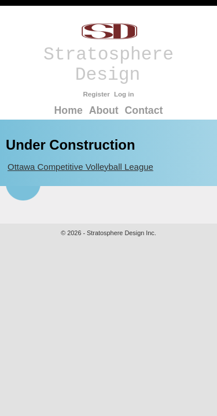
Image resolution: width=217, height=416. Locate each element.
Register (96, 94)
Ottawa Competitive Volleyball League (80, 167)
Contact (144, 110)
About (104, 110)
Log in (124, 94)
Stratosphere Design (108, 54)
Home (68, 110)
